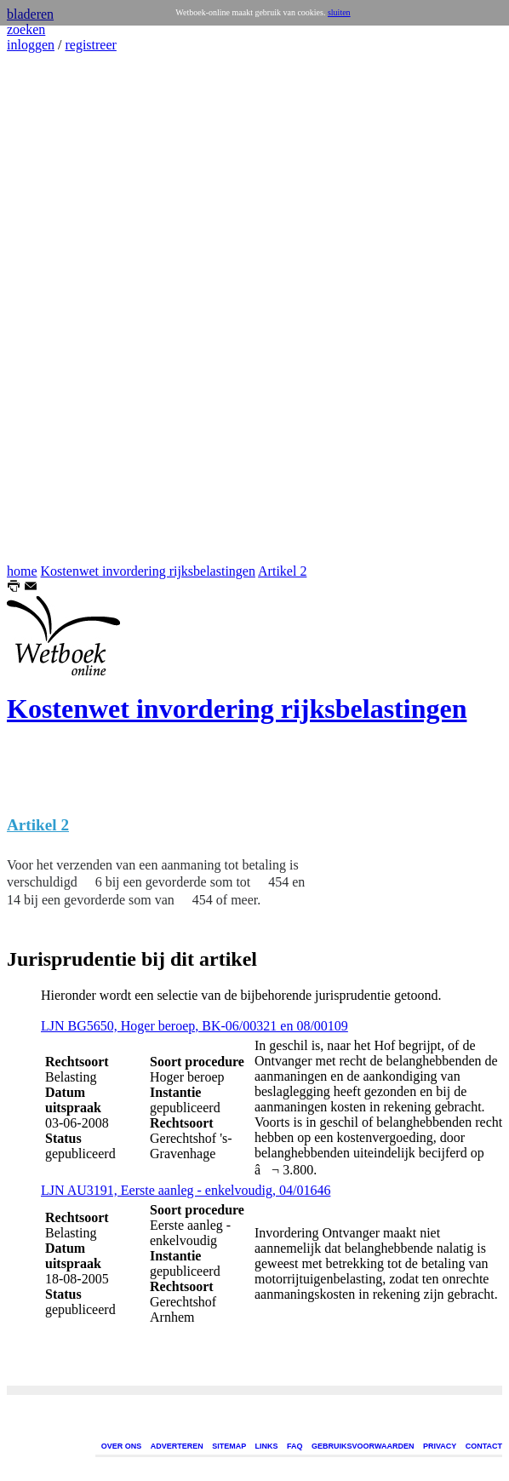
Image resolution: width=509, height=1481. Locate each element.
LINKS (266, 1446)
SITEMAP (229, 1446)
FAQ (295, 1446)
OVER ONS (121, 1446)
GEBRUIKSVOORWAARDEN (363, 1446)
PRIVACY (439, 1446)
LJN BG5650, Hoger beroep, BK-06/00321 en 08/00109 (194, 1026)
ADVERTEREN (177, 1446)
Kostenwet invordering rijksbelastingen (148, 571)
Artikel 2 (282, 571)
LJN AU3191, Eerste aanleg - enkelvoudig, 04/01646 (185, 1190)
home (22, 571)
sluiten (339, 12)
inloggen (30, 44)
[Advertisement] (58, 308)
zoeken (26, 29)
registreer (90, 44)
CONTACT (484, 1446)
